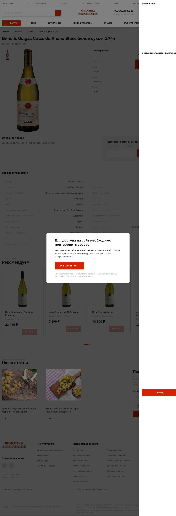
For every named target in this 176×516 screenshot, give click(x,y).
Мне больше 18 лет (69, 266)
